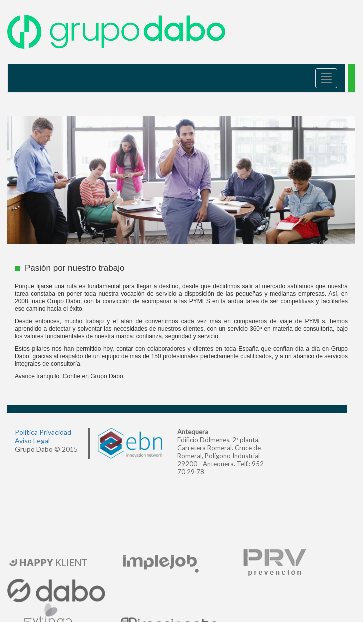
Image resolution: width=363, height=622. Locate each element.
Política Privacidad (43, 432)
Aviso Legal (32, 440)
